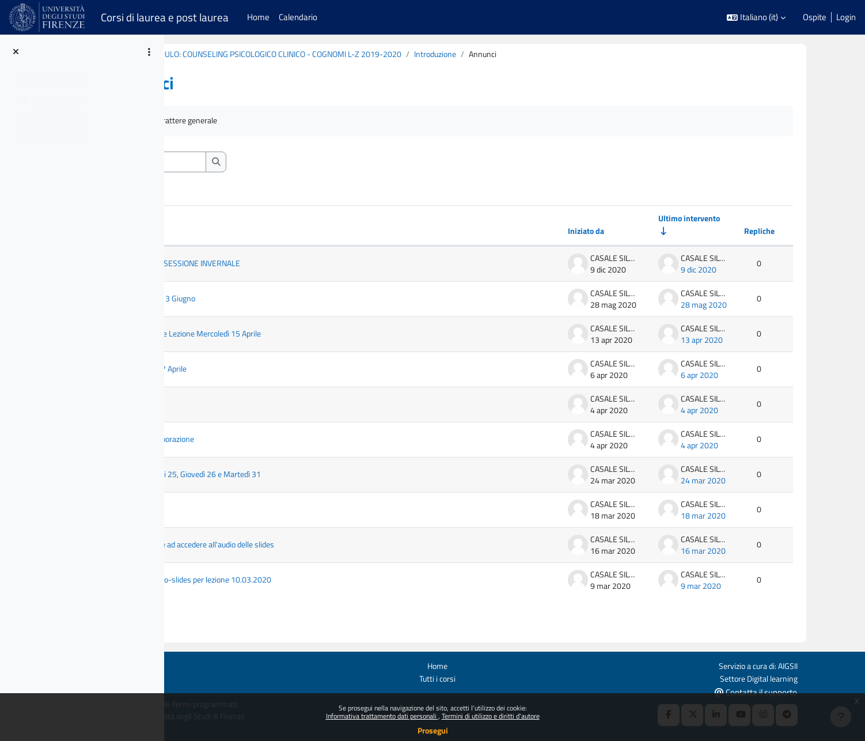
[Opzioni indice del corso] (149, 51)
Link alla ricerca (237, 405)
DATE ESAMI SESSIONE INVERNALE (289, 265)
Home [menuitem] (258, 17)
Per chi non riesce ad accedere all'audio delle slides (301, 546)
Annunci (210, 121)
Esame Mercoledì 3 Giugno (258, 300)
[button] (756, 17)
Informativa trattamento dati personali (382, 715)
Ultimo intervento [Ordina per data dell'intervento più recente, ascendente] (717, 219)
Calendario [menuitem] (298, 17)
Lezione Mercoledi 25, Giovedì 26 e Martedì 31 (292, 476)
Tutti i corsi (505, 677)
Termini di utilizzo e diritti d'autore (491, 715)
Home (505, 664)
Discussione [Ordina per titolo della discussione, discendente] (222, 232)
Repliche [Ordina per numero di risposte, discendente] (789, 232)
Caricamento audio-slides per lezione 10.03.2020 (298, 581)
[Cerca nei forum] (256, 162)
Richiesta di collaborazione (258, 440)
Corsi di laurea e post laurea (165, 17)
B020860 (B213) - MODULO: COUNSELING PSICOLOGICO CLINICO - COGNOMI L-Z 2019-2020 (354, 54)
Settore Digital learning (814, 677)
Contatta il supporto (814, 691)
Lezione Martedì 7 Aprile (253, 370)
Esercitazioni (233, 511)
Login (846, 17)
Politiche (169, 677)
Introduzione (558, 54)
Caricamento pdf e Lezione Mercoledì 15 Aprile (294, 335)
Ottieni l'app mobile (189, 690)
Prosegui (433, 730)
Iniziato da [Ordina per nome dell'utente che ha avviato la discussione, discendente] (609, 232)
